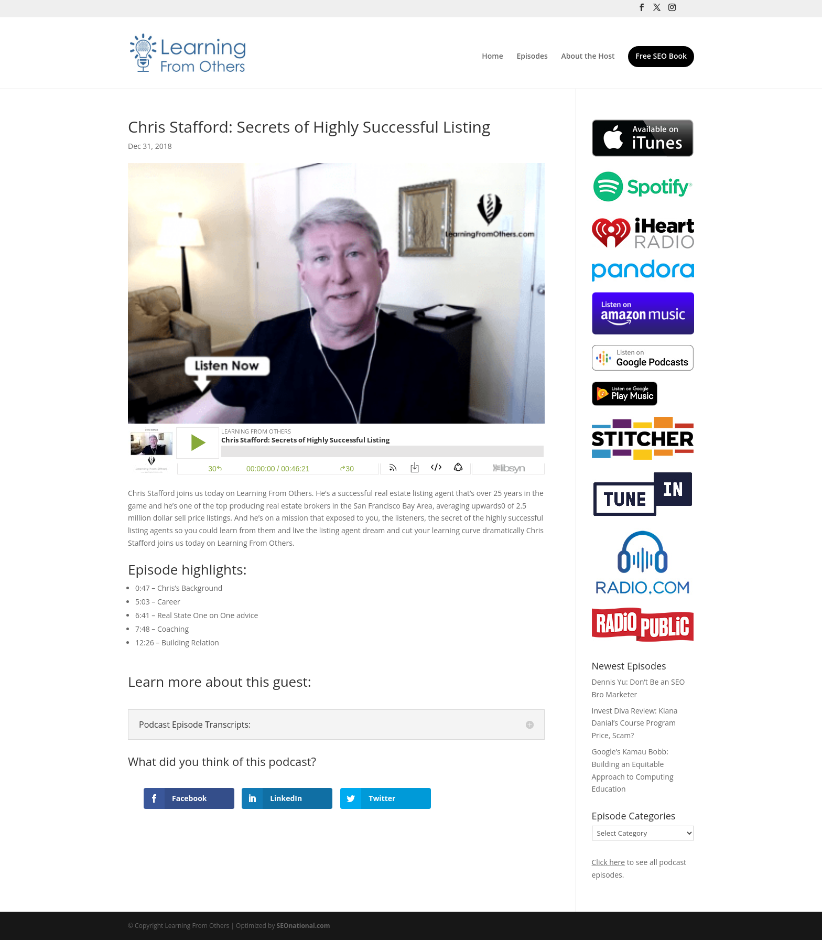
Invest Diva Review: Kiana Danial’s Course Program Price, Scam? (635, 723)
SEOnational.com (303, 925)
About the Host (587, 56)
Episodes (531, 56)
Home (492, 56)
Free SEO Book (661, 56)
